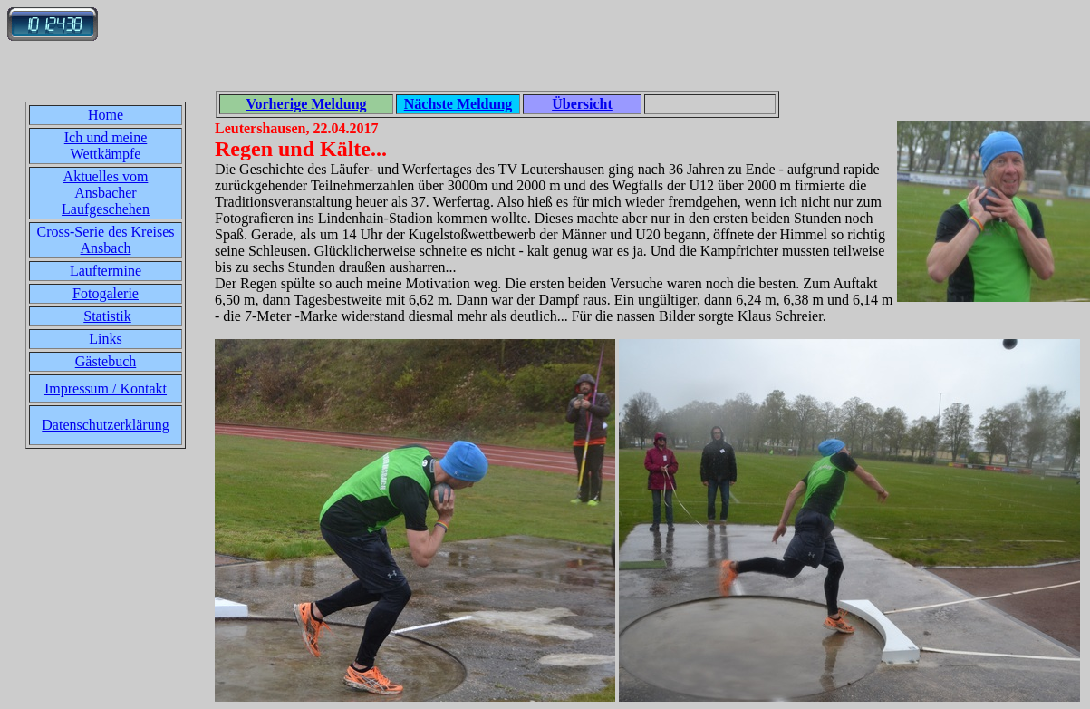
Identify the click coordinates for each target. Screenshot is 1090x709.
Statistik (106, 316)
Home (105, 114)
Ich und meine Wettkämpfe (106, 145)
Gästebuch (106, 361)
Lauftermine (105, 270)
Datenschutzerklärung (105, 424)
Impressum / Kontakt (105, 388)
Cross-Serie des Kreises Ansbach (106, 240)
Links (105, 338)
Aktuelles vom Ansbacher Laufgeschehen (106, 193)
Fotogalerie (105, 293)
